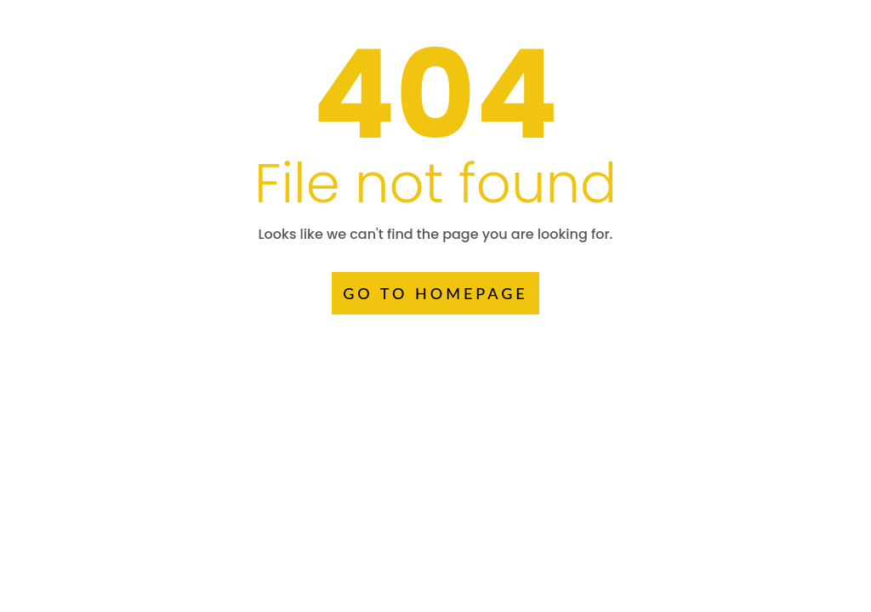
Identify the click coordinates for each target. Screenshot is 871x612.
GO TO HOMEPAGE (435, 293)
